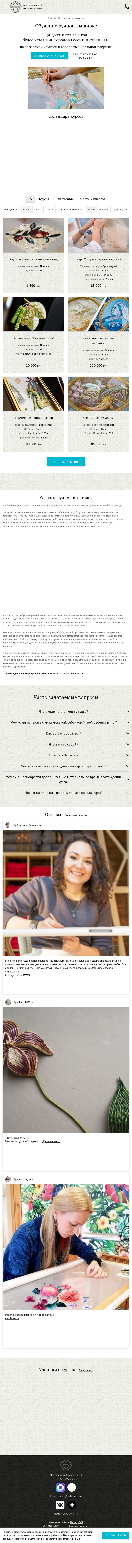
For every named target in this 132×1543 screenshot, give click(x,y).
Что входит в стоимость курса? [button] (63, 711)
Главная (52, 18)
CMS (80, 1522)
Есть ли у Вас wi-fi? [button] (63, 755)
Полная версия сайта (66, 1513)
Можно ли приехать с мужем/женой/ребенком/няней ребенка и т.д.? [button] (63, 722)
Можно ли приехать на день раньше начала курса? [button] (63, 792)
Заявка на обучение (49, 56)
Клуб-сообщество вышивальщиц (33, 259)
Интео (73, 1522)
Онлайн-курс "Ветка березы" (33, 338)
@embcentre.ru (51, 1141)
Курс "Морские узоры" (98, 417)
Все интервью (86, 1370)
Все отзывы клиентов (76, 815)
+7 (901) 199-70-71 (66, 1478)
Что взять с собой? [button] (63, 744)
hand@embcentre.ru (70, 1496)
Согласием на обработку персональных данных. (54, 1538)
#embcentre (12, 1318)
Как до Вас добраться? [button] (63, 733)
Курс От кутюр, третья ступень (98, 259)
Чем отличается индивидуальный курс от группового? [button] (63, 766)
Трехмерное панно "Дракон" (33, 417)
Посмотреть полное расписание (85, 56)
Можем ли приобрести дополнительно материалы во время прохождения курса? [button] (64, 779)
